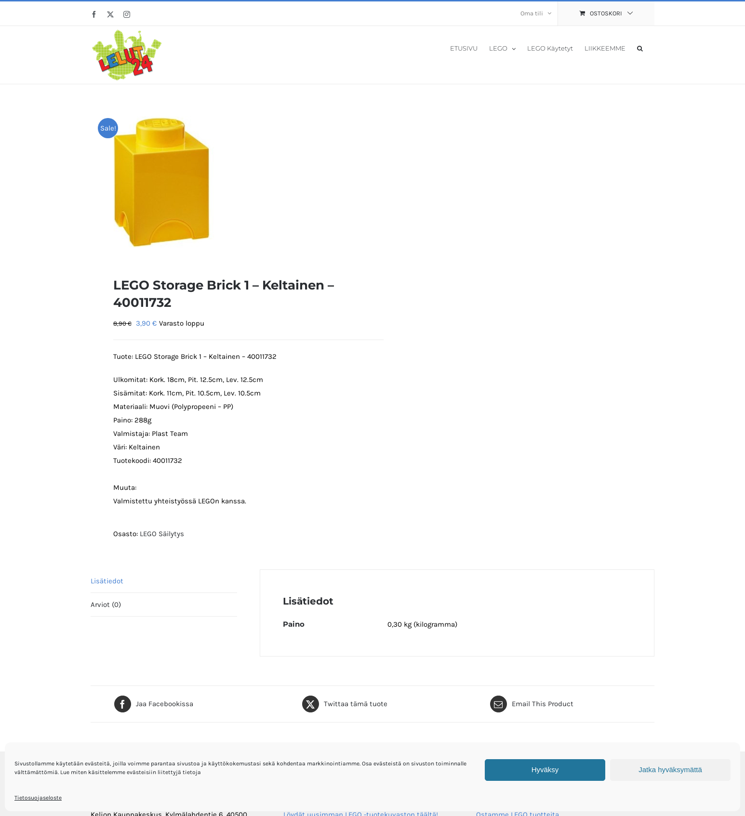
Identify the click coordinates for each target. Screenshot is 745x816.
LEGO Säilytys (162, 533)
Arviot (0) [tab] (106, 604)
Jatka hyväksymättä (670, 769)
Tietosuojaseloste (38, 797)
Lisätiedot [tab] (107, 581)
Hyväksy (545, 769)
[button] (640, 47)
